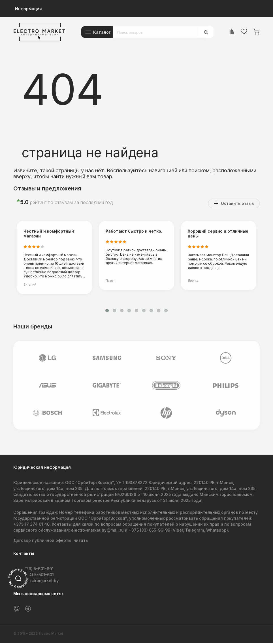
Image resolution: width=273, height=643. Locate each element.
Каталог (102, 32)
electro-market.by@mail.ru (97, 530)
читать (81, 540)
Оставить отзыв (237, 203)
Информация (28, 8)
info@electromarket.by (36, 580)
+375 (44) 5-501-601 (33, 574)
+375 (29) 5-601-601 (33, 568)
